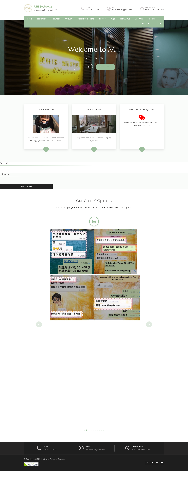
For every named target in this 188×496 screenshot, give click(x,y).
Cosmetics (41, 19)
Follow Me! (26, 186)
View (140, 149)
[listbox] (94, 324)
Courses (56, 19)
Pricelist (68, 19)
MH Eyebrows (43, 6)
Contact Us (125, 19)
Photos (102, 19)
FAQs (113, 19)
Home (29, 19)
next (149, 324)
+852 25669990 (92, 10)
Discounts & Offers (86, 19)
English (152, 19)
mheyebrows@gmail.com (122, 10)
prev (39, 324)
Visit (44, 149)
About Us (139, 19)
